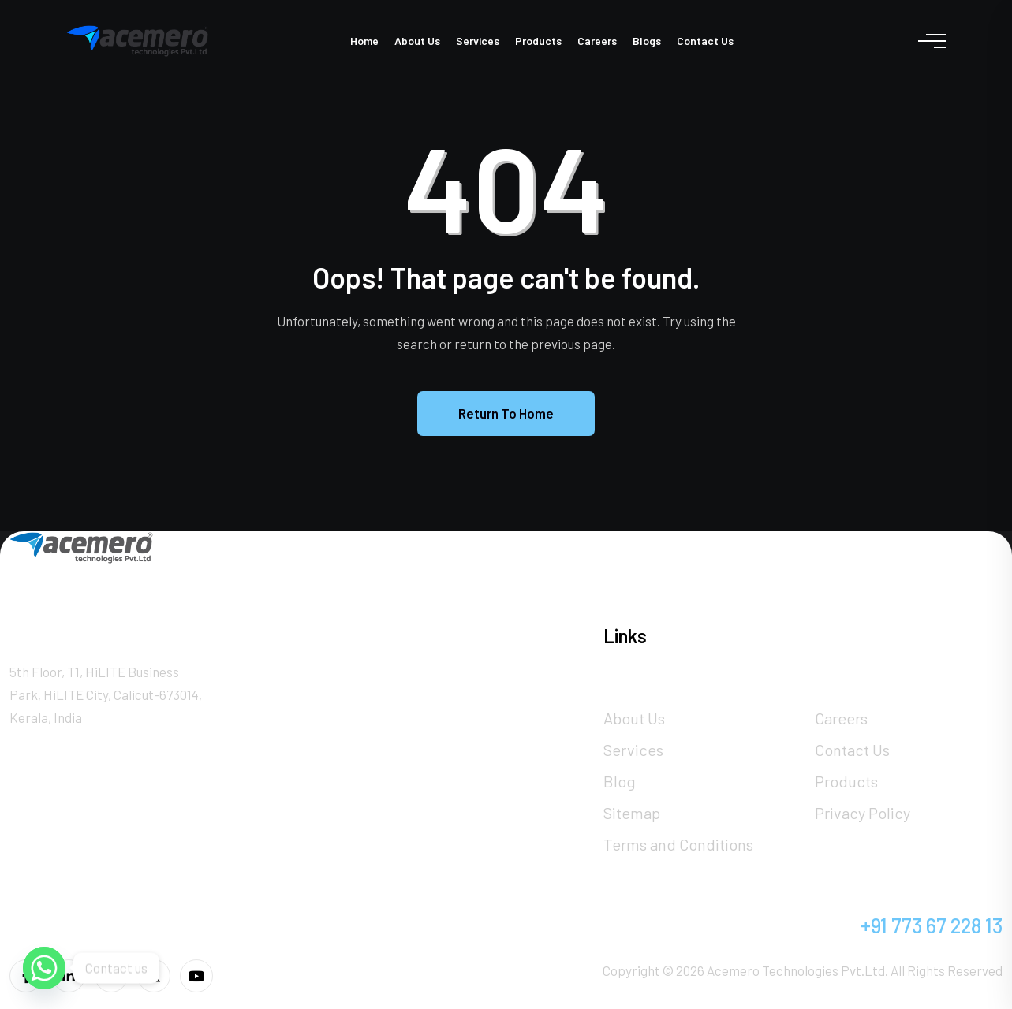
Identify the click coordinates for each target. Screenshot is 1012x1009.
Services (477, 40)
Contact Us (705, 40)
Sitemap (631, 812)
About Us (417, 40)
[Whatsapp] (44, 968)
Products (538, 40)
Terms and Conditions (678, 844)
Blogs (647, 40)
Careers (597, 40)
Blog (619, 781)
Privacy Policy (862, 812)
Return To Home (506, 413)
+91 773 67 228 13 (932, 925)
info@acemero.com (689, 925)
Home (364, 40)
